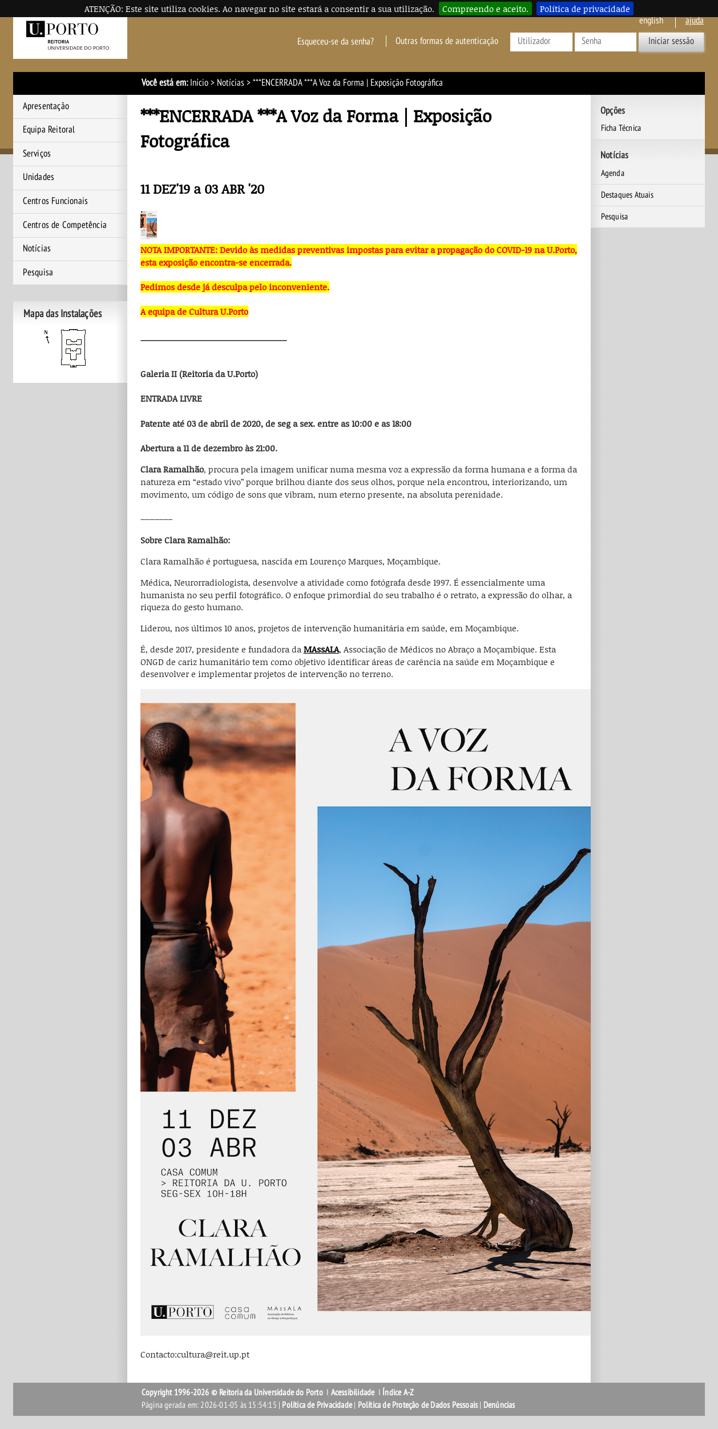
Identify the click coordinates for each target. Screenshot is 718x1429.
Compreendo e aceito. (485, 8)
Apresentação (46, 106)
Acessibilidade (353, 1392)
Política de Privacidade (317, 1405)
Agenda (612, 173)
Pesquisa (38, 272)
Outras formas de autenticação (447, 41)
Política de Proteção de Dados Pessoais (418, 1405)
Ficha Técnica (621, 128)
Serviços (37, 153)
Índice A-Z (398, 1392)
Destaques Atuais (627, 195)
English (651, 20)
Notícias (230, 83)
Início (199, 83)
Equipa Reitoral (49, 129)
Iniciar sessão (671, 41)
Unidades (39, 177)
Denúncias (499, 1405)
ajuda (694, 20)
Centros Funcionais (55, 201)
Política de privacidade (585, 8)
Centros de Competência (65, 225)
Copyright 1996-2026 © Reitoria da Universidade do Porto (232, 1392)
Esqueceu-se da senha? (335, 41)
